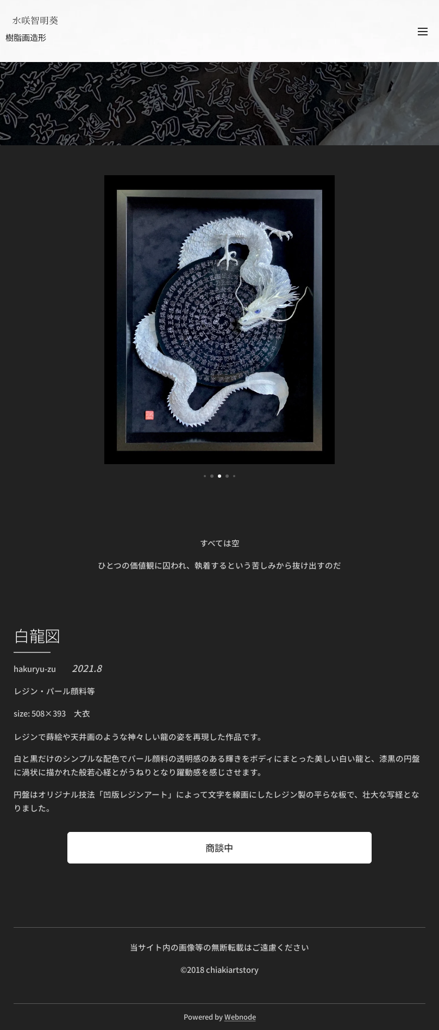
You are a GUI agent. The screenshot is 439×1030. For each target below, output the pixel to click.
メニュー (423, 31)
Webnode (240, 1017)
